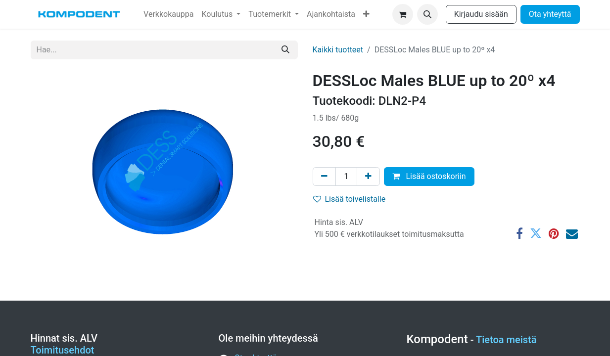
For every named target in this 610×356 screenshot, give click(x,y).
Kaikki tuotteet (338, 49)
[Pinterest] (554, 233)
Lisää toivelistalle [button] (349, 199)
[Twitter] (536, 233)
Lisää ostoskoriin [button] (429, 176)
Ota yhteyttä (550, 14)
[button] (427, 14)
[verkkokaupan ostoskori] (402, 14)
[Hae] (285, 50)
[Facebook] (519, 233)
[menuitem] (168, 14)
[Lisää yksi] (368, 176)
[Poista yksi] (324, 176)
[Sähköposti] (572, 233)
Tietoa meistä (506, 340)
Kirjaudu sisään (481, 14)
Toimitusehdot (62, 350)
